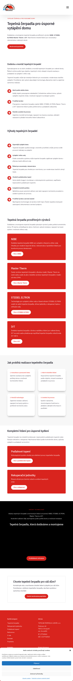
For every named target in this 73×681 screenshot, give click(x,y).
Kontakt (10, 638)
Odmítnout (36, 668)
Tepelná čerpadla (13, 623)
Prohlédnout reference (36, 558)
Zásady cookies (26, 678)
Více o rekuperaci (19, 487)
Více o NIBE (17, 254)
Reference (10, 632)
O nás (9, 635)
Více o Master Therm (20, 283)
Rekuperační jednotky (14, 626)
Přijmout (36, 663)
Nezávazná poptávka (16, 46)
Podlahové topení (13, 629)
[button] (70, 650)
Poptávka (10, 641)
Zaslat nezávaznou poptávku (36, 596)
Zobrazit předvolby (36, 674)
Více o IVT (16, 341)
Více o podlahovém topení (22, 461)
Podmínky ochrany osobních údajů (41, 678)
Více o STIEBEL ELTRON (21, 312)
